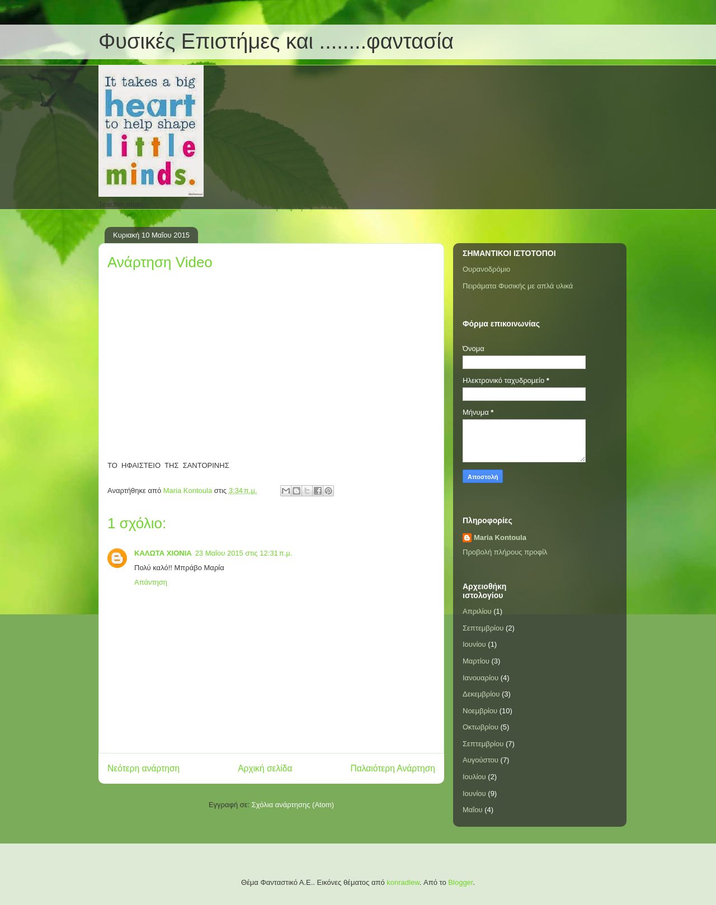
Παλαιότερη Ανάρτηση (392, 768)
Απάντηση (150, 582)
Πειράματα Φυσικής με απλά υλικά (518, 286)
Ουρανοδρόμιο (486, 269)
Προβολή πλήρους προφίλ (505, 552)
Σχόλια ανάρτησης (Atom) (293, 804)
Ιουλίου (474, 777)
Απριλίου (477, 611)
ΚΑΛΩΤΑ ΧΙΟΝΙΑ (163, 553)
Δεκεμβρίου (481, 694)
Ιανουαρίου (480, 678)
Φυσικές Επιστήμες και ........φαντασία (276, 41)
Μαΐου (473, 810)
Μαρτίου (476, 661)
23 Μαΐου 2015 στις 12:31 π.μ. (244, 553)
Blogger (460, 882)
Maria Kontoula (500, 537)
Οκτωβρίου (480, 727)
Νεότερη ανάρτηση (143, 768)
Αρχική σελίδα (265, 768)
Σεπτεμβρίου (483, 628)
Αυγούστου (480, 760)
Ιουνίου (474, 644)
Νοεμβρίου (480, 711)
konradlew (403, 882)
